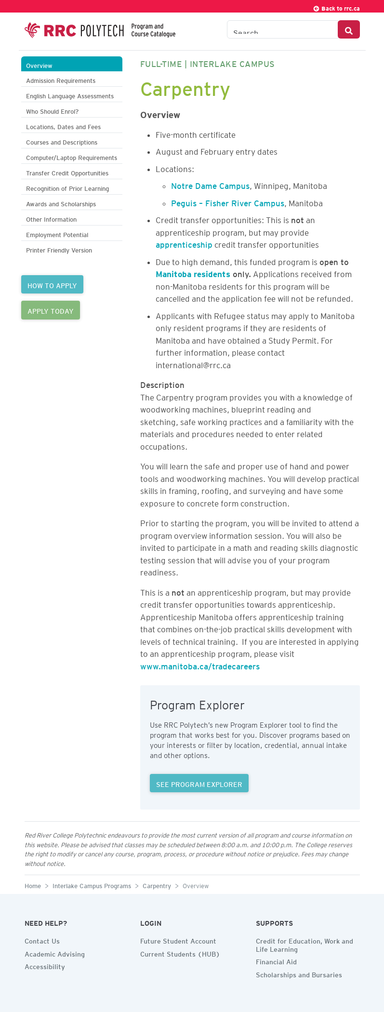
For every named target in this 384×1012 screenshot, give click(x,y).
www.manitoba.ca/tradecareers (200, 664)
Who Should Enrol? (52, 110)
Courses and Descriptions (61, 141)
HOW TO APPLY (52, 284)
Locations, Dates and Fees (63, 125)
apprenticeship (184, 243)
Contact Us (42, 939)
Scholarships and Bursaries (299, 973)
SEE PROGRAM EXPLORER (199, 783)
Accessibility (45, 965)
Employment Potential (57, 233)
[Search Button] (349, 29)
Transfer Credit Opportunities (67, 172)
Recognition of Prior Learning (67, 187)
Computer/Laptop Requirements (71, 156)
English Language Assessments (70, 95)
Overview (39, 64)
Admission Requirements (60, 79)
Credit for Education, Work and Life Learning (304, 943)
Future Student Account (178, 939)
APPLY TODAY (50, 309)
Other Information (51, 218)
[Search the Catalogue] (282, 29)
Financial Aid (276, 960)
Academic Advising (55, 952)
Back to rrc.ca (336, 7)
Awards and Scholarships (61, 202)
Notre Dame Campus (210, 184)
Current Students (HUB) (180, 952)
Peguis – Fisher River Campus (227, 201)
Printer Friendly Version (59, 249)
